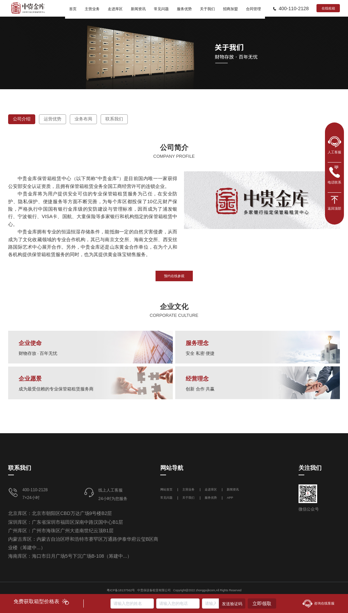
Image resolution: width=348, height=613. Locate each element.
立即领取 (261, 603)
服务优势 (211, 497)
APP (230, 497)
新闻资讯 (233, 489)
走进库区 (211, 489)
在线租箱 (328, 8)
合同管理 (253, 9)
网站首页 (166, 489)
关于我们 (188, 497)
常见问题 (166, 497)
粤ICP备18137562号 (121, 590)
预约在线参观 (174, 276)
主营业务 (188, 489)
